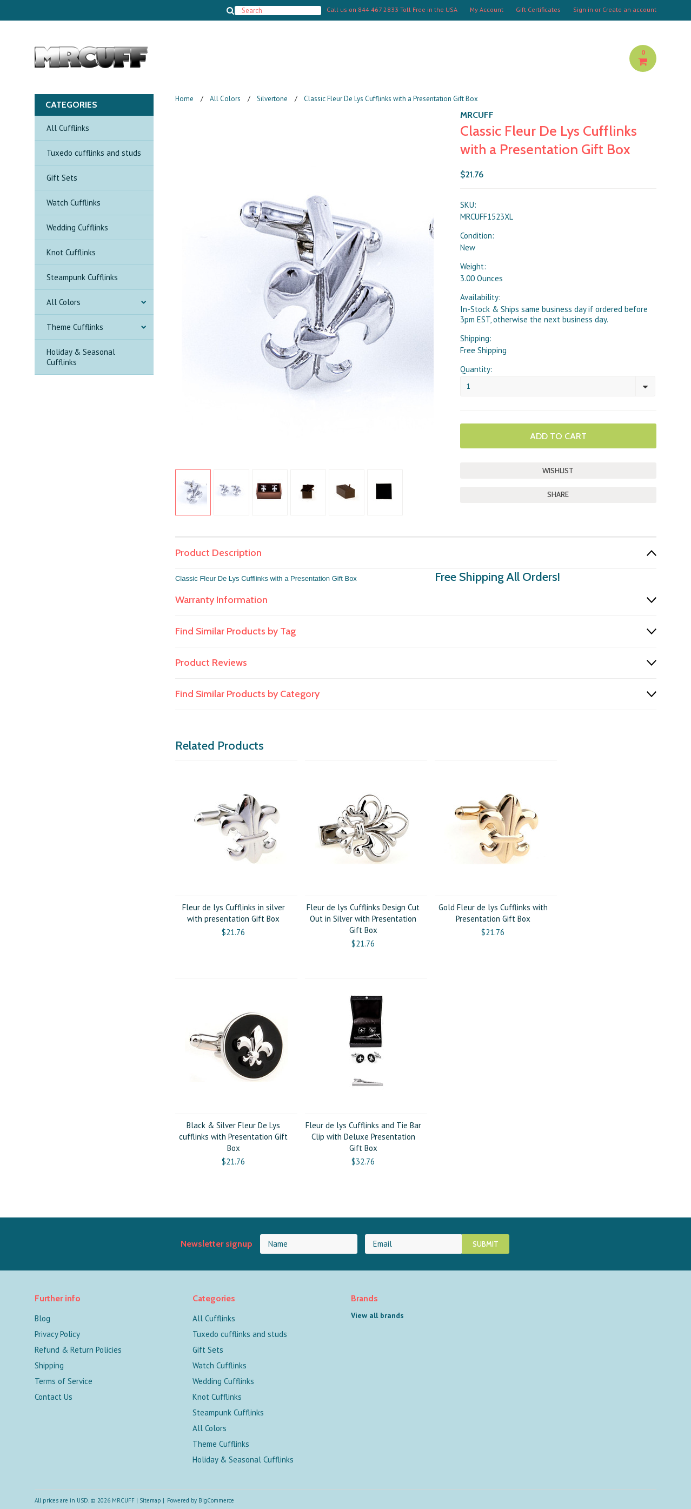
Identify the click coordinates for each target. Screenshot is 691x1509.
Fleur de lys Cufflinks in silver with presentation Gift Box (233, 913)
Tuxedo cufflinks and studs (93, 153)
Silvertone (272, 98)
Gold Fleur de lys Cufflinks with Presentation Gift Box (493, 913)
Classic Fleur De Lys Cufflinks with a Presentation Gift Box (266, 578)
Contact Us (53, 1397)
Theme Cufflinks (74, 327)
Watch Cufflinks (73, 202)
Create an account (629, 10)
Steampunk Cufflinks (82, 277)
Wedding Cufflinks (77, 227)
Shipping (49, 1365)
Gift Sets (61, 178)
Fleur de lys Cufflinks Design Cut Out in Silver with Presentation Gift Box (363, 918)
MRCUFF (477, 115)
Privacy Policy (57, 1334)
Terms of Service (63, 1381)
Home (184, 98)
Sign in (583, 10)
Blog (42, 1318)
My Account (486, 10)
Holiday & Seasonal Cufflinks (80, 357)
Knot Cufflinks (71, 252)
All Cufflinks (67, 128)
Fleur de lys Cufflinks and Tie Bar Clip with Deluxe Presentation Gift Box (363, 1136)
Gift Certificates (538, 10)
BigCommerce (216, 1500)
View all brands (377, 1315)
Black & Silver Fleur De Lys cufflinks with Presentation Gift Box (233, 1136)
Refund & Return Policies (78, 1350)
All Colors (63, 302)
